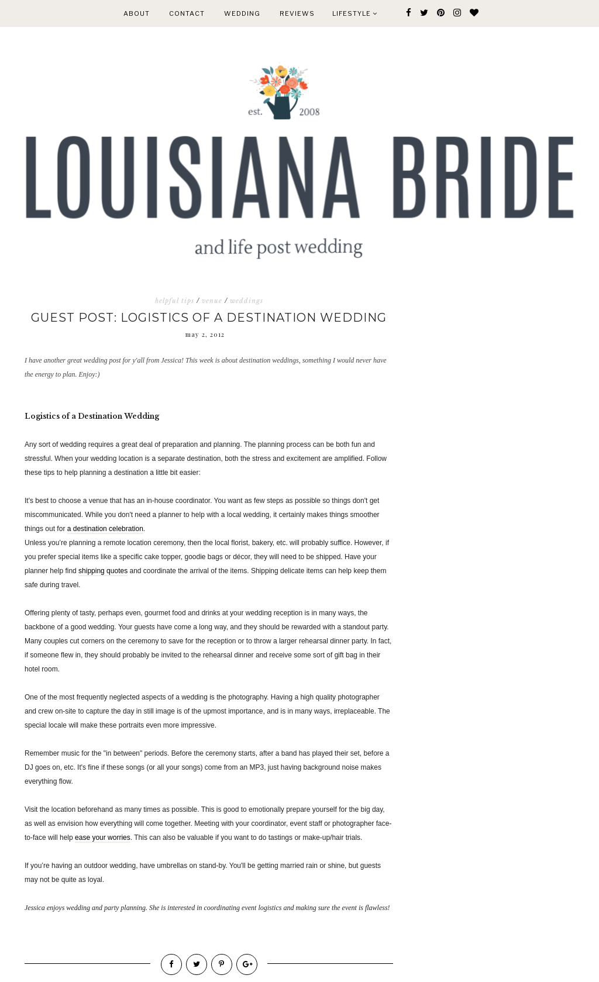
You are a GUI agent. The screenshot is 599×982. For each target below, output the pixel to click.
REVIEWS (297, 13)
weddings (246, 301)
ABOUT (136, 13)
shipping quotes (103, 571)
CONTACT (187, 13)
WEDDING (242, 13)
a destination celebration (105, 529)
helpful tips (174, 301)
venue (212, 301)
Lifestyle (354, 13)
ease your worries (102, 837)
